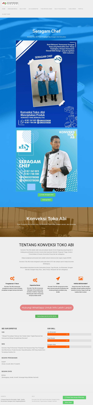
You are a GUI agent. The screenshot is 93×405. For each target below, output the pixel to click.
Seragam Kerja (12, 8)
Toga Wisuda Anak (46, 8)
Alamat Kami (6, 14)
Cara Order (72, 8)
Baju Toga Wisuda (60, 8)
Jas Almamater (33, 8)
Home (3, 8)
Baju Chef (23, 8)
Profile (80, 8)
